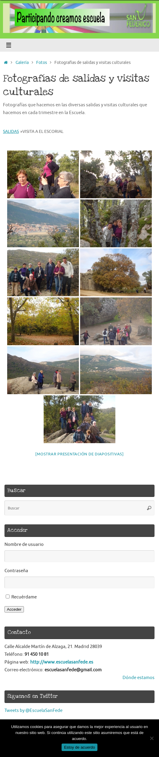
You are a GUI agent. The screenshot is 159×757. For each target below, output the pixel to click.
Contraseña (16, 571)
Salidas (11, 131)
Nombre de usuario (24, 544)
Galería (22, 62)
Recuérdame (24, 597)
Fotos (41, 62)
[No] (152, 738)
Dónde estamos (139, 678)
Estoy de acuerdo (79, 747)
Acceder (14, 609)
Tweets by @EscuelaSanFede (33, 710)
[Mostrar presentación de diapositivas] (79, 454)
